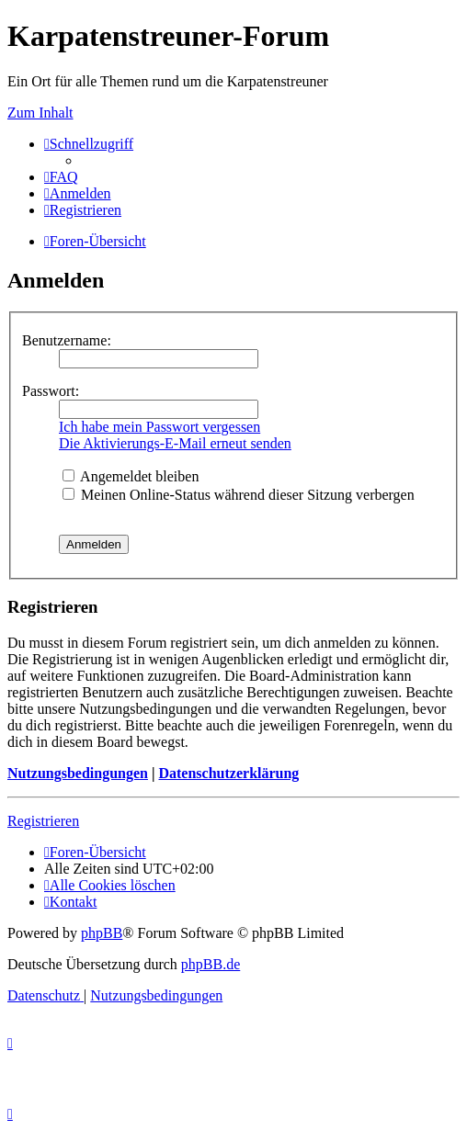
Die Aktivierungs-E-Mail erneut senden (175, 443)
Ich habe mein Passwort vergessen (159, 427)
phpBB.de (210, 964)
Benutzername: (66, 340)
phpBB (101, 933)
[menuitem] (61, 177)
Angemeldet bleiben (131, 476)
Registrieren (43, 821)
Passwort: (50, 391)
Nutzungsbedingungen (77, 773)
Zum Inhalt (40, 112)
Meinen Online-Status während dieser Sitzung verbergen (239, 495)
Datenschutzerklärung (228, 773)
